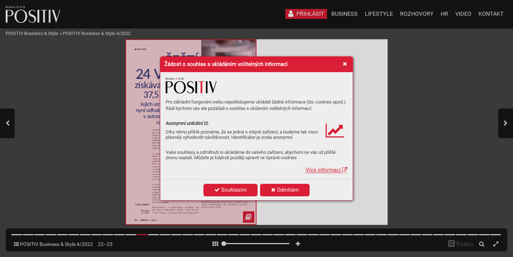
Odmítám (285, 190)
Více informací (326, 170)
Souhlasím (230, 190)
